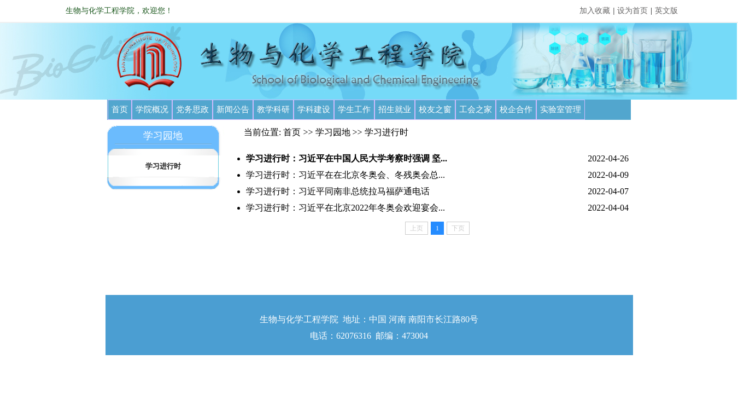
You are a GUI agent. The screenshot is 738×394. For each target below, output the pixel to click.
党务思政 (192, 109)
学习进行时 (163, 166)
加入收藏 (594, 11)
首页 (120, 109)
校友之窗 (435, 109)
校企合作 (516, 109)
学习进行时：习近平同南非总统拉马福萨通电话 (338, 191)
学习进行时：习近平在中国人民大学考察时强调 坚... (346, 158)
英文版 (666, 11)
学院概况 (152, 109)
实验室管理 (560, 109)
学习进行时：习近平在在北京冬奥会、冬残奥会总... (345, 174)
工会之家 (475, 109)
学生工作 (354, 109)
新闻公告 (232, 109)
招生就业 (394, 109)
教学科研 (273, 109)
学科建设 (313, 109)
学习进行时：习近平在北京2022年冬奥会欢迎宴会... (345, 207)
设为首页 (632, 11)
